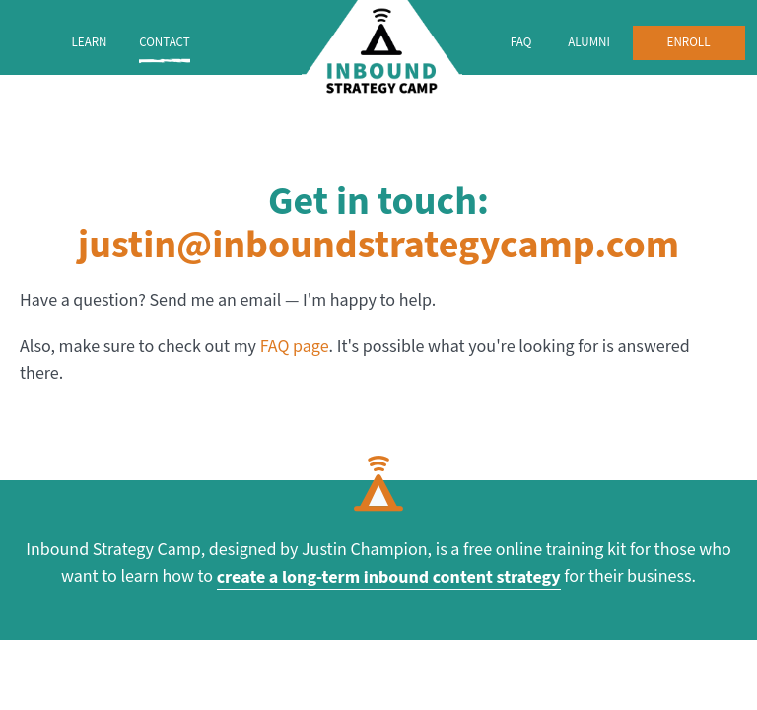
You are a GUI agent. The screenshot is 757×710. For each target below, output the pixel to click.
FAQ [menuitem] (521, 43)
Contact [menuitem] (164, 43)
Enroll (689, 43)
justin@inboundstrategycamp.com (378, 245)
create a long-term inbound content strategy (389, 577)
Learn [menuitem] (88, 43)
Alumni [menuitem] (589, 43)
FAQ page (294, 346)
